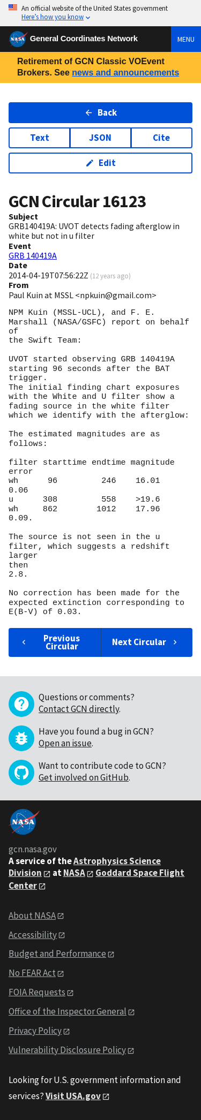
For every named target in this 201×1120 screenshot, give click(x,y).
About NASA (32, 915)
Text (39, 137)
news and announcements (125, 72)
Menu (186, 39)
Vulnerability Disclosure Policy (67, 1050)
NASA (74, 873)
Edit (100, 163)
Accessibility (33, 935)
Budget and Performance (57, 953)
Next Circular (146, 642)
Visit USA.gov (73, 1096)
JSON (100, 137)
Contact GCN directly (79, 709)
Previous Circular (49, 642)
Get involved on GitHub (84, 777)
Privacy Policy (35, 1030)
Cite (161, 137)
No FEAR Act (32, 973)
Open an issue (65, 743)
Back (100, 112)
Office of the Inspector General (67, 1011)
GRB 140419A (33, 255)
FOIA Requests (37, 992)
